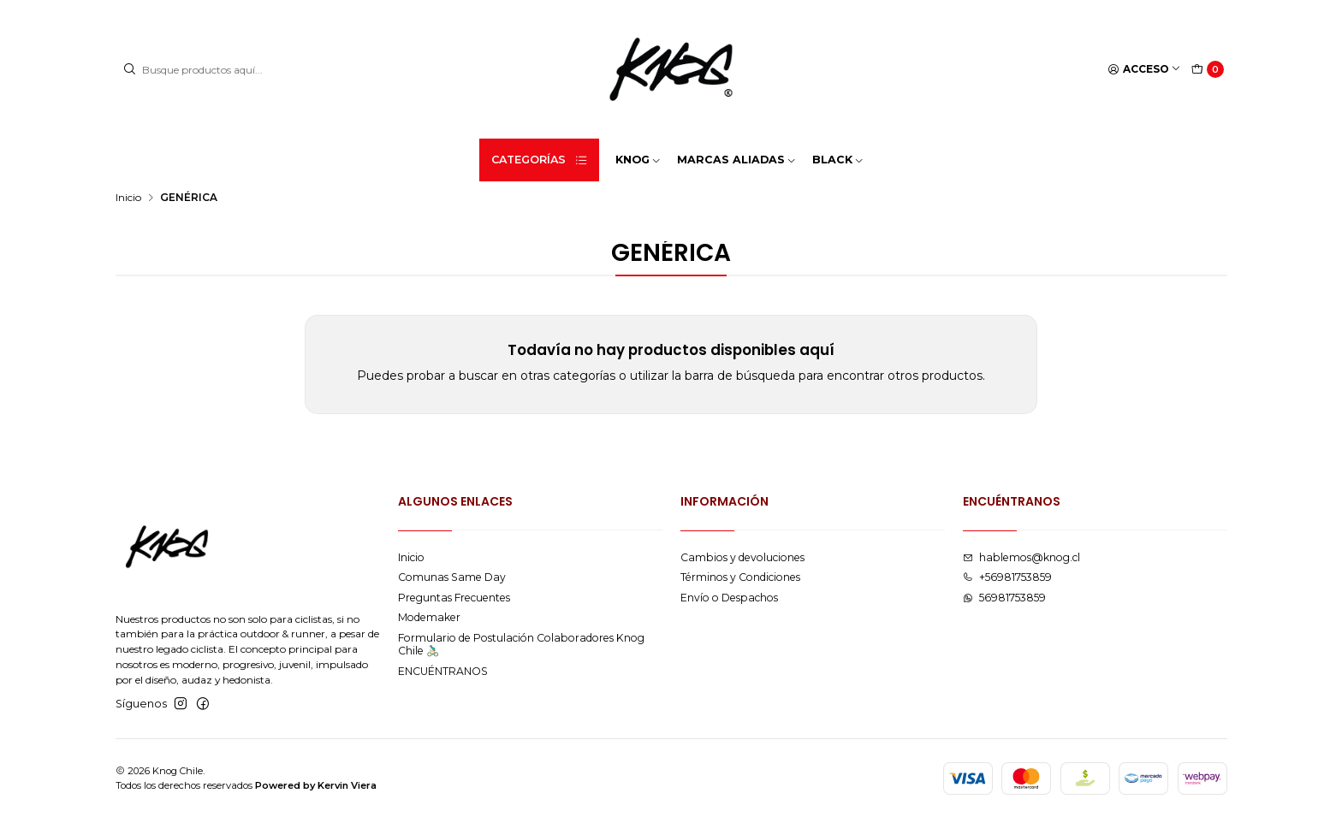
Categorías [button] (540, 160)
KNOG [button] (638, 159)
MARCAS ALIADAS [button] (737, 159)
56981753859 (1004, 597)
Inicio (128, 197)
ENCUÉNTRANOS (443, 671)
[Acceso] (1145, 69)
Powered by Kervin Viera (316, 785)
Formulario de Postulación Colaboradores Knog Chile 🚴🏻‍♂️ (521, 644)
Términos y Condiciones (740, 577)
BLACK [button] (838, 159)
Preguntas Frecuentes (454, 597)
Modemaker (429, 617)
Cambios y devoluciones (742, 557)
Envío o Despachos (729, 597)
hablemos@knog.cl (1021, 557)
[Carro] (1208, 69)
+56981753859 (1007, 577)
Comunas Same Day (452, 577)
